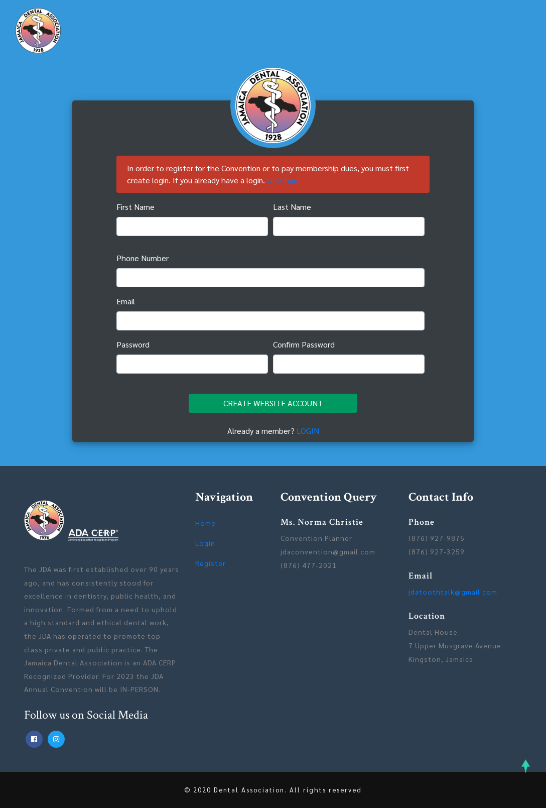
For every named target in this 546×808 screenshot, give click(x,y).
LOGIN (308, 430)
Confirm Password (304, 344)
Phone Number (142, 258)
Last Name (292, 206)
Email (125, 301)
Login (205, 542)
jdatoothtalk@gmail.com (452, 591)
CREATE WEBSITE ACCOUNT (273, 403)
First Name (135, 206)
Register (210, 562)
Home (205, 522)
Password (133, 344)
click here (284, 180)
